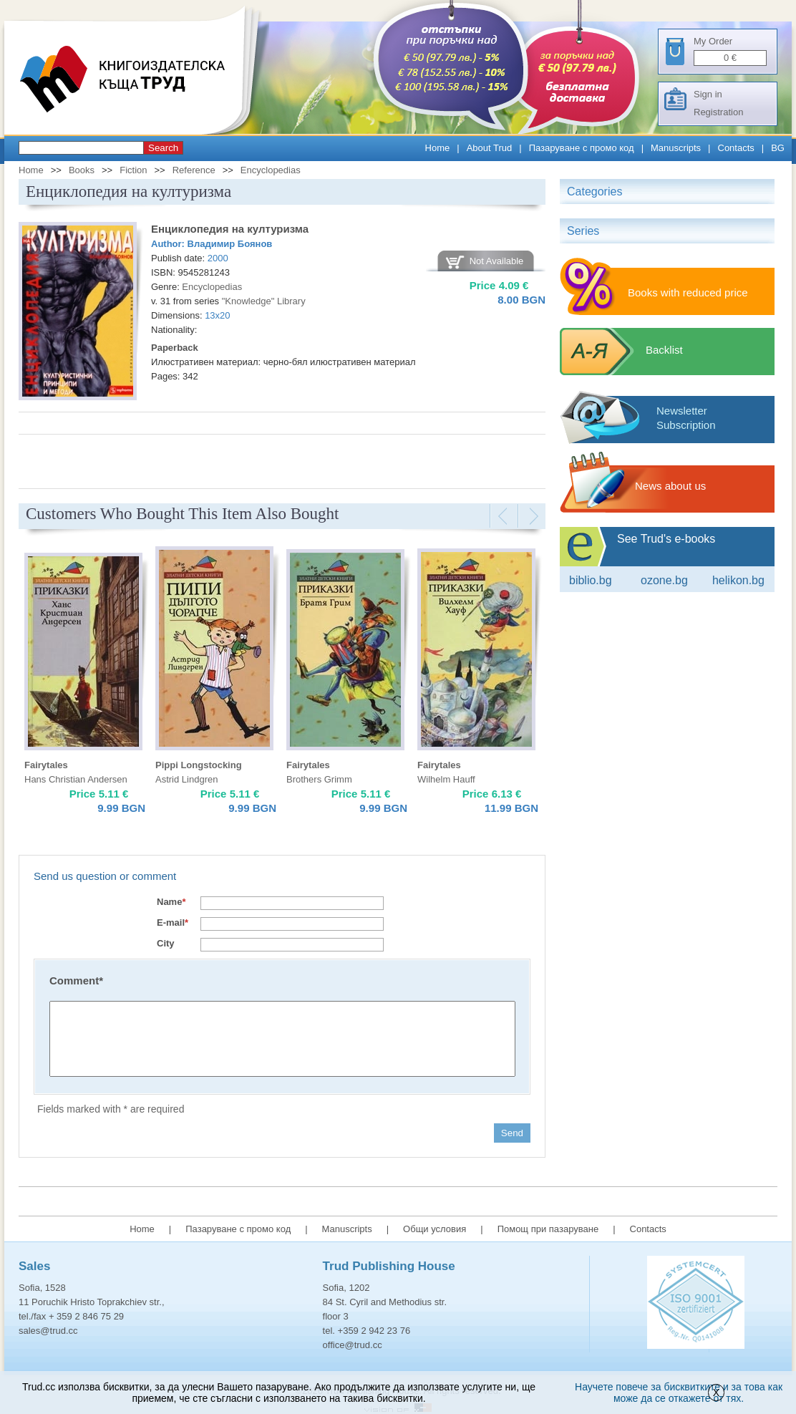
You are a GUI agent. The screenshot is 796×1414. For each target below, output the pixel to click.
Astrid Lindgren (186, 779)
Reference (194, 170)
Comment (76, 980)
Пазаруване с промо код (581, 147)
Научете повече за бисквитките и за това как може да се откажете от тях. (678, 1392)
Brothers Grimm (319, 779)
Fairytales (46, 765)
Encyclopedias (271, 170)
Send (512, 1133)
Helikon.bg (738, 580)
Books (81, 170)
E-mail (172, 922)
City (166, 943)
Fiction (133, 170)
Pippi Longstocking (198, 765)
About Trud (490, 147)
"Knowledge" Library (264, 301)
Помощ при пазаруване (548, 1229)
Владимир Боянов (230, 243)
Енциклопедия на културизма (230, 229)
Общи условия (434, 1229)
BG (778, 147)
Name (171, 901)
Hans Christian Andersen (75, 779)
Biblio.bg (590, 580)
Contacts (736, 147)
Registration (718, 112)
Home (437, 147)
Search (163, 147)
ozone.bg (664, 580)
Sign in (708, 94)
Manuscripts (676, 147)
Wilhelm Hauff (446, 779)
